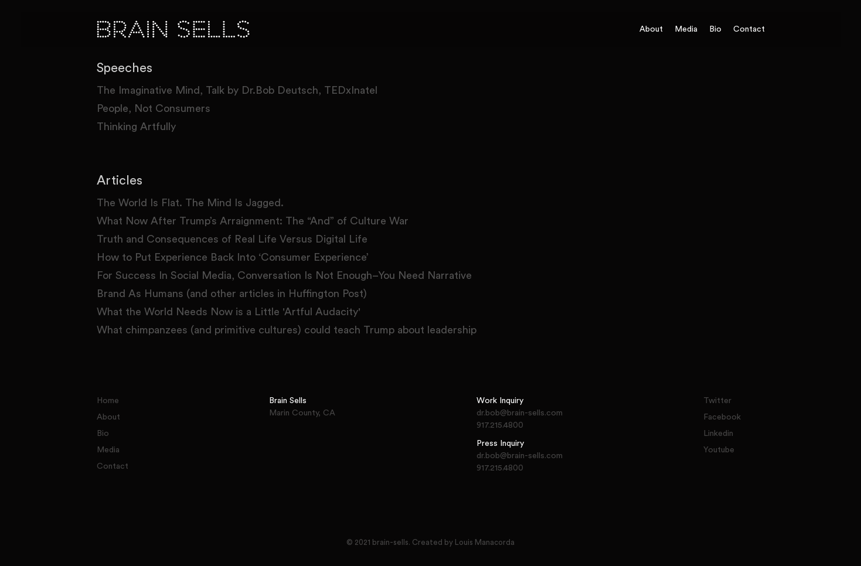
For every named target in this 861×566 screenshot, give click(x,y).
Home (108, 401)
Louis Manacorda (485, 542)
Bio (715, 29)
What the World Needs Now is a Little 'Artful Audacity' (228, 311)
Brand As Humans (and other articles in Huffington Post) (232, 293)
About (651, 29)
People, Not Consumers (153, 108)
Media (686, 29)
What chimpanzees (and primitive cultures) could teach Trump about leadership (287, 330)
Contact (749, 29)
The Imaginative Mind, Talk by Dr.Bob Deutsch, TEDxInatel (237, 90)
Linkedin (718, 433)
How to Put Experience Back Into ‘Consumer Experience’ (233, 257)
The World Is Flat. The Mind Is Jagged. (190, 202)
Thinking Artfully (136, 126)
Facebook (722, 417)
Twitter (717, 401)
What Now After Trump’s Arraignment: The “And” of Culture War (253, 221)
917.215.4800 (500, 425)
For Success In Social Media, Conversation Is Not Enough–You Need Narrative (284, 275)
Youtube (718, 450)
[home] (362, 29)
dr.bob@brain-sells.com (520, 413)
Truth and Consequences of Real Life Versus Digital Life (232, 239)
